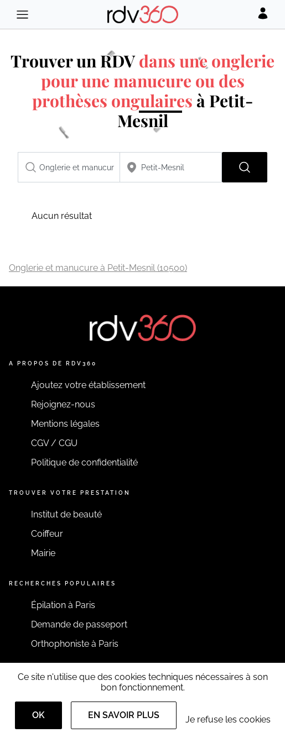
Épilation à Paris (63, 605)
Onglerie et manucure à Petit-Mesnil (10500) (98, 268)
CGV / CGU (54, 443)
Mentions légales (65, 423)
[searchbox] (69, 167)
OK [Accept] (38, 715)
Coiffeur (47, 533)
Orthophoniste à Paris (74, 643)
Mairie (43, 553)
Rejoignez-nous (63, 404)
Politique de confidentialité (84, 462)
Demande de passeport (79, 624)
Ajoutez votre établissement (88, 385)
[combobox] (69, 167)
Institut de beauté (66, 514)
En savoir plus (123, 715)
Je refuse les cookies (228, 719)
